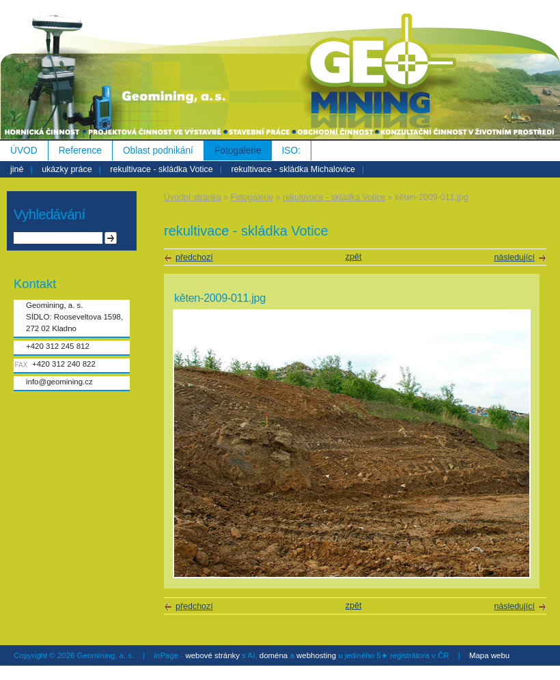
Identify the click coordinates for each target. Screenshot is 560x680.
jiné (16, 169)
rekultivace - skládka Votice (161, 169)
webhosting (316, 655)
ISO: (291, 150)
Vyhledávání (49, 214)
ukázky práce (67, 169)
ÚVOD (24, 150)
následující (514, 257)
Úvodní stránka (192, 197)
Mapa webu (489, 655)
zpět (354, 256)
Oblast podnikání (158, 150)
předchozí (194, 257)
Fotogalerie (238, 150)
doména (274, 655)
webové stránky (212, 655)
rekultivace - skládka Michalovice (293, 169)
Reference (80, 150)
